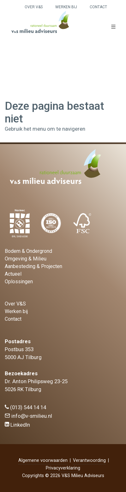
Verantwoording (89, 460)
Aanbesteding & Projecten (33, 266)
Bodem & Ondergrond (28, 251)
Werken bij (66, 7)
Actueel (13, 274)
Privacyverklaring (63, 468)
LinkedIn (17, 425)
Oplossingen (19, 282)
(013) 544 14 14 (25, 407)
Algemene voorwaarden (43, 460)
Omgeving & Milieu (25, 259)
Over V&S (34, 7)
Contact (98, 7)
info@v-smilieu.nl (28, 416)
